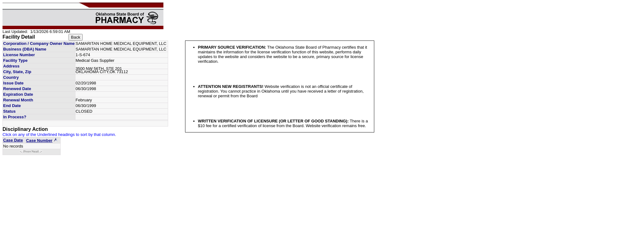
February (84, 100)
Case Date (13, 140)
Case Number (39, 140)
